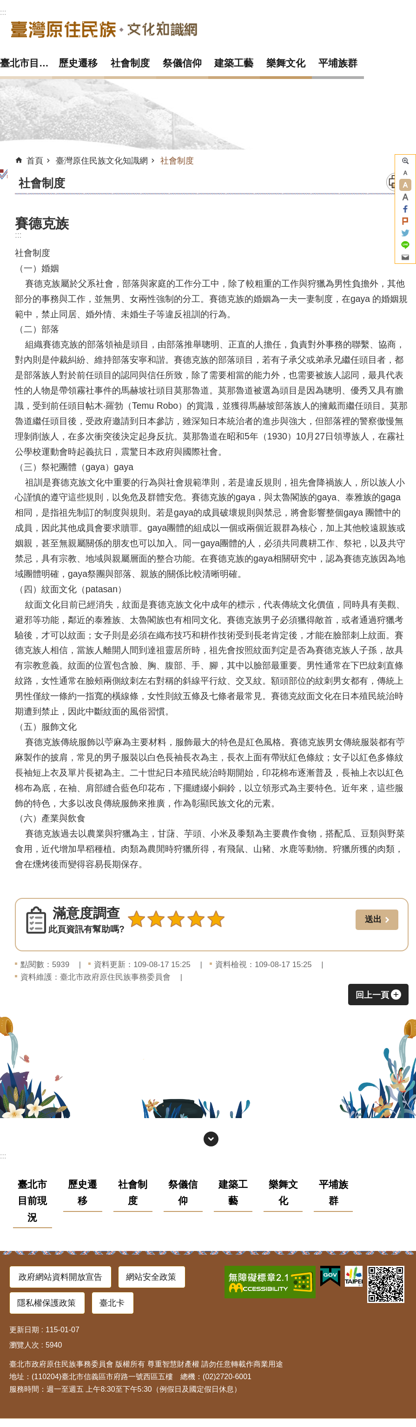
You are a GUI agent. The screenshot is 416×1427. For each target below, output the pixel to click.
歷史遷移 (78, 63)
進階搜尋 (405, 161)
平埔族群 (337, 63)
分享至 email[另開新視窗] (405, 257)
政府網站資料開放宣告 (60, 1277)
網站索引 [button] (211, 1139)
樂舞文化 (285, 63)
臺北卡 (112, 1303)
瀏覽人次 (24, 1345)
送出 (136, 939)
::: (3, 12)
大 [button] (405, 197)
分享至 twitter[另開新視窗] (405, 233)
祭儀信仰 (182, 63)
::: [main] (18, 235)
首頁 (34, 160)
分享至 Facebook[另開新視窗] (405, 209)
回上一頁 (372, 995)
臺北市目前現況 (26, 63)
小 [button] (405, 173)
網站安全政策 (151, 1277)
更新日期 (24, 1330)
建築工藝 (233, 63)
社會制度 (130, 63)
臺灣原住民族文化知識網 (104, 29)
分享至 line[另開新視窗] (405, 245)
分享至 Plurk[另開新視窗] (405, 221)
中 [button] (405, 185)
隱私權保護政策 (46, 1303)
